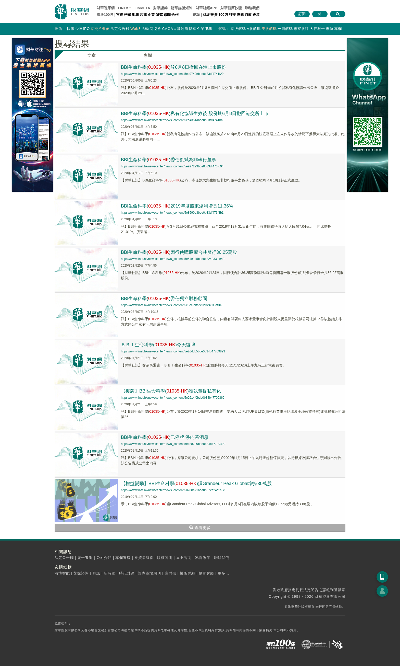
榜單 (127, 15)
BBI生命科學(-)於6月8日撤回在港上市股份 (173, 67)
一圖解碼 (285, 29)
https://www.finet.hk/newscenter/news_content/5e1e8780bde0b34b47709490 (173, 444)
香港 (256, 15)
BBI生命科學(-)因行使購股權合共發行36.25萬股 (179, 252)
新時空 (109, 573)
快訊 (70, 29)
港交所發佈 (100, 29)
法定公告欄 (120, 29)
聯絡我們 (252, 8)
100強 (223, 15)
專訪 (329, 29)
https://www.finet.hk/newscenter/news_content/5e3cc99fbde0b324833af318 (172, 305)
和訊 (96, 573)
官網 (119, 15)
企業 (151, 15)
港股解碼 (238, 29)
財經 (206, 15)
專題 (240, 15)
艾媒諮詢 (81, 573)
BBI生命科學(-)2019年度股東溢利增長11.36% (177, 206)
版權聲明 (164, 558)
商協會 (155, 29)
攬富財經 (206, 573)
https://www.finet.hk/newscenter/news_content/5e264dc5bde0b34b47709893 (173, 351)
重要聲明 (184, 558)
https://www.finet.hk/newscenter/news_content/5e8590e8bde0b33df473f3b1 (172, 212)
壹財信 (170, 573)
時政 (248, 15)
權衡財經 (187, 573)
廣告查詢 (85, 558)
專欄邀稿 (123, 558)
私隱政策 (202, 558)
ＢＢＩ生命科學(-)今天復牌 (158, 344)
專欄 (338, 29)
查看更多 (200, 527)
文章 (92, 55)
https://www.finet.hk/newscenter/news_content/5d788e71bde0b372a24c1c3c (173, 490)
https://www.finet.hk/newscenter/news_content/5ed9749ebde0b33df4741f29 (172, 74)
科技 (232, 15)
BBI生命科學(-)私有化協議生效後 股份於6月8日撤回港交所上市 (195, 113)
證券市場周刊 (149, 573)
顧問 (167, 15)
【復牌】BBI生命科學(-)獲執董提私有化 (171, 391)
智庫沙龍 (231, 8)
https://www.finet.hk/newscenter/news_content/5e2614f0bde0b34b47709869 (172, 397)
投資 (214, 15)
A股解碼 (254, 29)
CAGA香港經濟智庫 (179, 29)
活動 (145, 29)
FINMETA (142, 8)
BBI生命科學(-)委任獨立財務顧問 (164, 298)
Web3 (135, 29)
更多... (223, 573)
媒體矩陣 (181, 8)
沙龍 (143, 15)
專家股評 (301, 29)
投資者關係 (144, 558)
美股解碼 (269, 29)
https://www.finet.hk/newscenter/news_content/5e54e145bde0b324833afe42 (172, 259)
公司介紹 (104, 558)
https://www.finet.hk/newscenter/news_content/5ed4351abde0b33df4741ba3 (172, 120)
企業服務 (204, 29)
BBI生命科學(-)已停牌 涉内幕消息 (164, 437)
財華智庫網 (106, 8)
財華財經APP (206, 8)
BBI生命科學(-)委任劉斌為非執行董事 (168, 159)
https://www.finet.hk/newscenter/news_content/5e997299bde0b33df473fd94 (172, 166)
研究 (159, 15)
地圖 (135, 15)
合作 (175, 15)
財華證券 (160, 8)
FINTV (123, 8)
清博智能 (62, 573)
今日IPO (82, 29)
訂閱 (302, 14)
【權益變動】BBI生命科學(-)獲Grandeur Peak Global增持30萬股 (196, 483)
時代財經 (126, 573)
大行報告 (317, 29)
